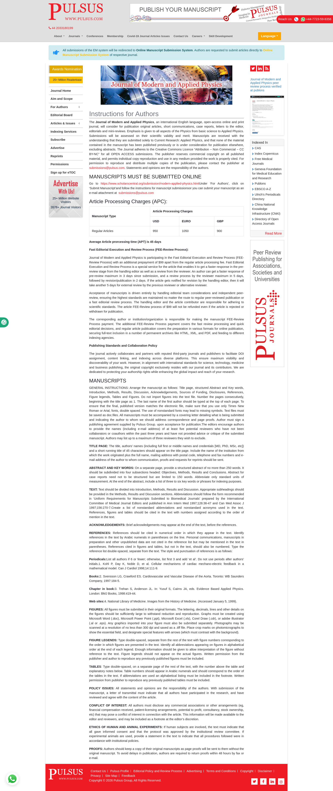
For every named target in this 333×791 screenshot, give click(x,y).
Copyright (246, 771)
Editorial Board (61, 115)
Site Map (111, 775)
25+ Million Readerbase (67, 79)
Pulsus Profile (119, 771)
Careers (197, 36)
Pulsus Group (123, 780)
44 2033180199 (61, 28)
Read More (273, 233)
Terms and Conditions (221, 771)
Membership (115, 36)
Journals (74, 36)
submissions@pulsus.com (107, 168)
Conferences (95, 36)
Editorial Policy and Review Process (157, 771)
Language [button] (268, 36)
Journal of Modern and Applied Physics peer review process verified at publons (265, 85)
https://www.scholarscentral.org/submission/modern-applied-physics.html (150, 183)
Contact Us (181, 36)
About (58, 36)
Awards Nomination (67, 69)
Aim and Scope (62, 98)
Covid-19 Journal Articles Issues (148, 36)
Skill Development (221, 36)
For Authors (66, 107)
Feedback (128, 775)
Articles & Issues (66, 123)
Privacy (96, 775)
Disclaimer (265, 771)
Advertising (194, 771)
